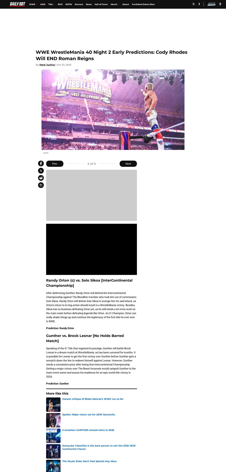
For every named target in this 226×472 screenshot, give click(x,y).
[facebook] (199, 4)
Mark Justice (47, 64)
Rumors (79, 4)
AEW (42, 4)
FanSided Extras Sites (143, 4)
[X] (193, 4)
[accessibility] (220, 3)
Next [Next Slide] (128, 163)
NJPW (68, 4)
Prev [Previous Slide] (54, 163)
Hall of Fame (101, 4)
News (89, 4)
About (125, 4)
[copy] (41, 185)
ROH (60, 4)
